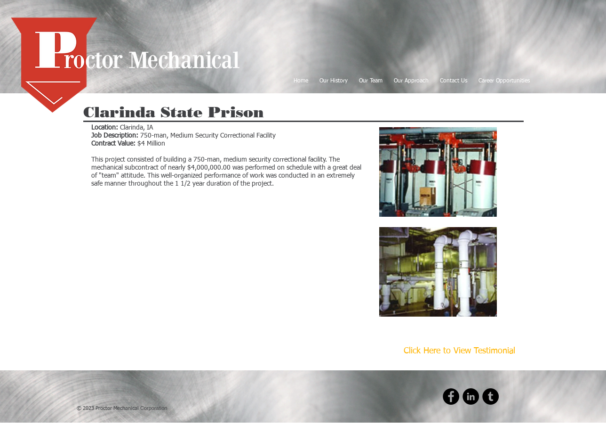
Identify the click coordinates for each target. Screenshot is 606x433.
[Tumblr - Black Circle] (490, 396)
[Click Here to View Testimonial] (459, 351)
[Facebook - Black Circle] (451, 396)
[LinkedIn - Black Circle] (470, 396)
